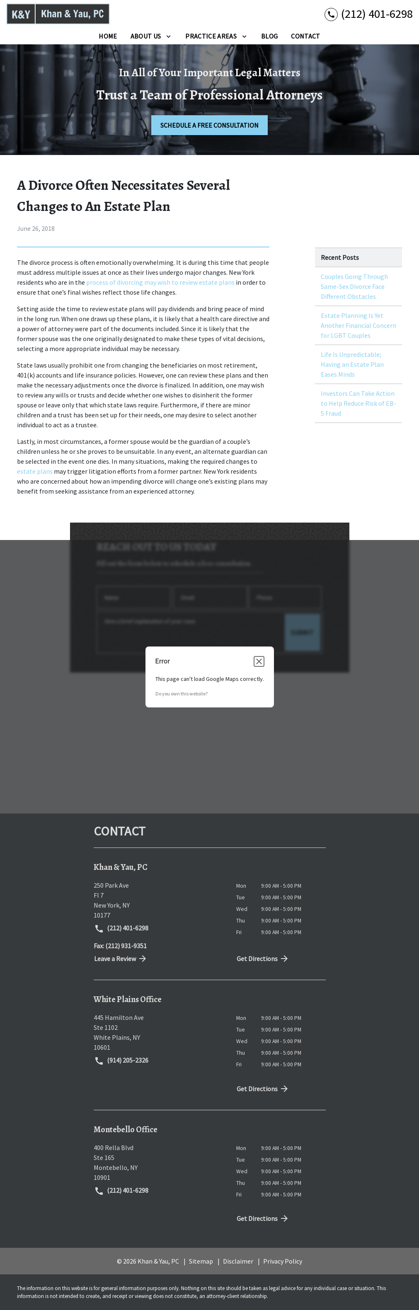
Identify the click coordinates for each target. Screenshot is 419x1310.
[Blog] (269, 36)
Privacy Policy (282, 1261)
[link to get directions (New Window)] (159, 900)
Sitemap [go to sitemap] (201, 1261)
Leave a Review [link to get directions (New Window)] (121, 959)
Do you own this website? (181, 693)
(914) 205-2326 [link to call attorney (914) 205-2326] (121, 1061)
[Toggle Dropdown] (168, 36)
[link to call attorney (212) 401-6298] (369, 14)
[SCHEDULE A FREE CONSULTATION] (209, 125)
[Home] (107, 36)
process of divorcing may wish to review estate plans (161, 282)
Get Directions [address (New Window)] (263, 959)
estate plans (35, 471)
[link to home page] (58, 13)
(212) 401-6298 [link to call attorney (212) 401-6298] (121, 929)
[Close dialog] (259, 661)
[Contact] (305, 36)
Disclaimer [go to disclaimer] (238, 1261)
